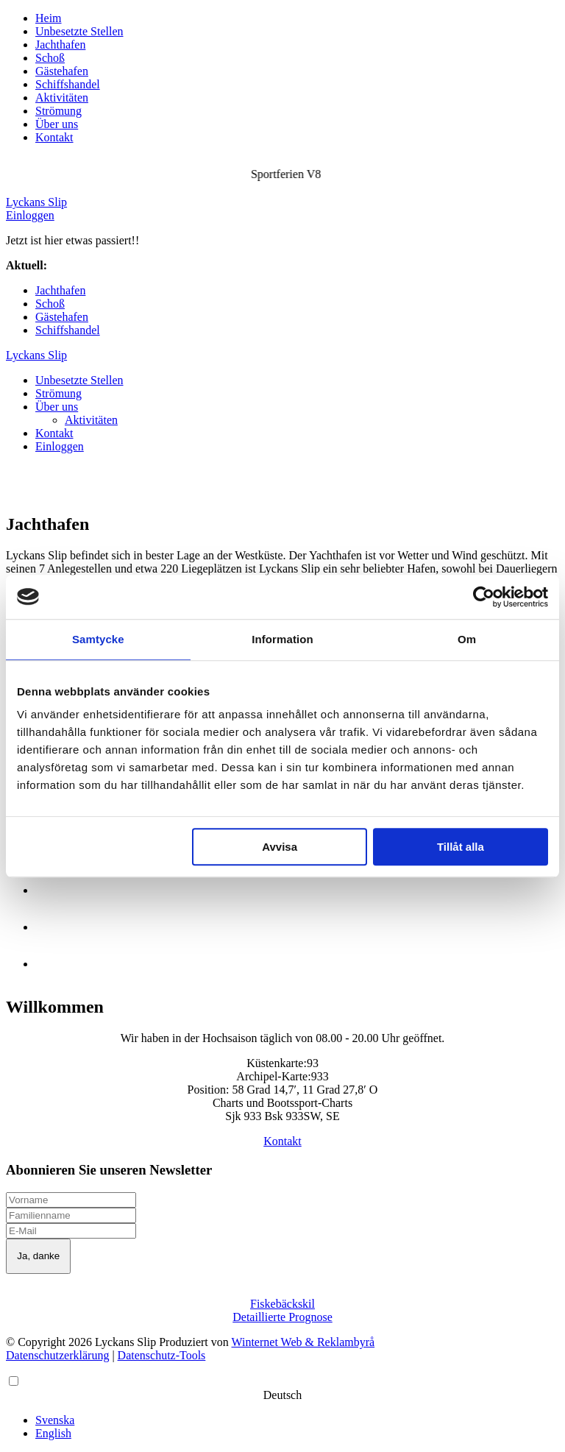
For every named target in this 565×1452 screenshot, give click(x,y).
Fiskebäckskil (282, 1303)
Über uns (56, 124)
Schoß (50, 58)
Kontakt (54, 137)
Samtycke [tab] (98, 639)
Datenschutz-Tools (162, 1355)
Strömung (58, 111)
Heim (48, 18)
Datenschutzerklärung (57, 1355)
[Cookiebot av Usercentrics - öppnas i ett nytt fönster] (483, 597)
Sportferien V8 (85, 265)
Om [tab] (467, 639)
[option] (297, 1420)
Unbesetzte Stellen (79, 31)
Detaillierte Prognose (282, 1317)
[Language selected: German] (282, 1407)
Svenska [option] (54, 1420)
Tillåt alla (460, 846)
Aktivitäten (61, 97)
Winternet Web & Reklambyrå (303, 1342)
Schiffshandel (67, 84)
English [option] (53, 1433)
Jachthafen (60, 44)
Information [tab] (282, 639)
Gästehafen (61, 71)
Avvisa (279, 846)
